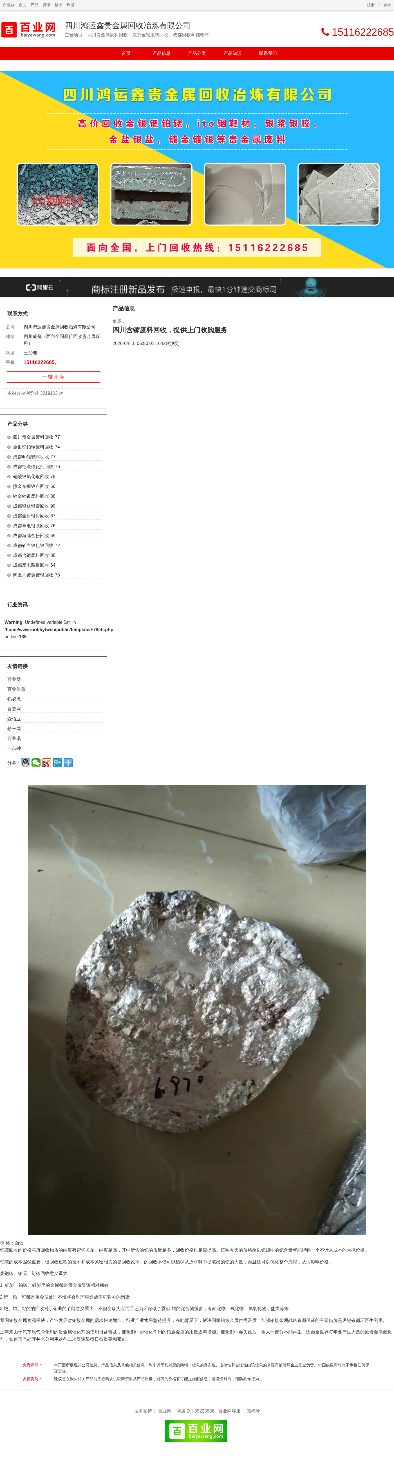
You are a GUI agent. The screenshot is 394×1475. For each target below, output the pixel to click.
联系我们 (268, 53)
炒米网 (14, 728)
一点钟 (14, 748)
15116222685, (40, 362)
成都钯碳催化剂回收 (33, 466)
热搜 (70, 5)
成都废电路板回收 (31, 565)
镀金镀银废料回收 (31, 496)
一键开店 (53, 377)
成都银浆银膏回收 (31, 506)
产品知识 (232, 53)
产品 (35, 5)
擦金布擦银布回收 (31, 486)
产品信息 (162, 53)
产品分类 (197, 53)
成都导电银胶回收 (31, 525)
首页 (126, 53)
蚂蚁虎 (14, 699)
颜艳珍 (253, 1411)
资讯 (46, 5)
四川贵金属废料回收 (33, 437)
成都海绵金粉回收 (31, 535)
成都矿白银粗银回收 (33, 545)
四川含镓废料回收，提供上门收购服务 (170, 330)
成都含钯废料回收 (31, 555)
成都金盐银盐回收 (31, 516)
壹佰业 (14, 718)
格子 (58, 5)
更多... (119, 321)
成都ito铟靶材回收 (31, 456)
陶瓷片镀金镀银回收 (33, 575)
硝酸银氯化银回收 (31, 476)
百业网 (9, 5)
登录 (387, 5)
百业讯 (14, 738)
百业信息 (16, 689)
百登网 (14, 709)
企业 (22, 5)
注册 (371, 5)
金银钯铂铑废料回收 (33, 447)
